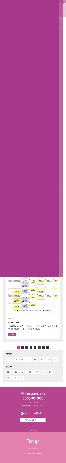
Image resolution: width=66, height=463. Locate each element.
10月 (8, 359)
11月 (16, 372)
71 (47, 347)
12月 (8, 372)
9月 (16, 359)
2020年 (9, 366)
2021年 (9, 354)
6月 (35, 359)
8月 (22, 359)
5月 (42, 359)
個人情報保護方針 (33, 448)
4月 (48, 359)
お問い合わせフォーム (33, 420)
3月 (55, 359)
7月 (29, 359)
